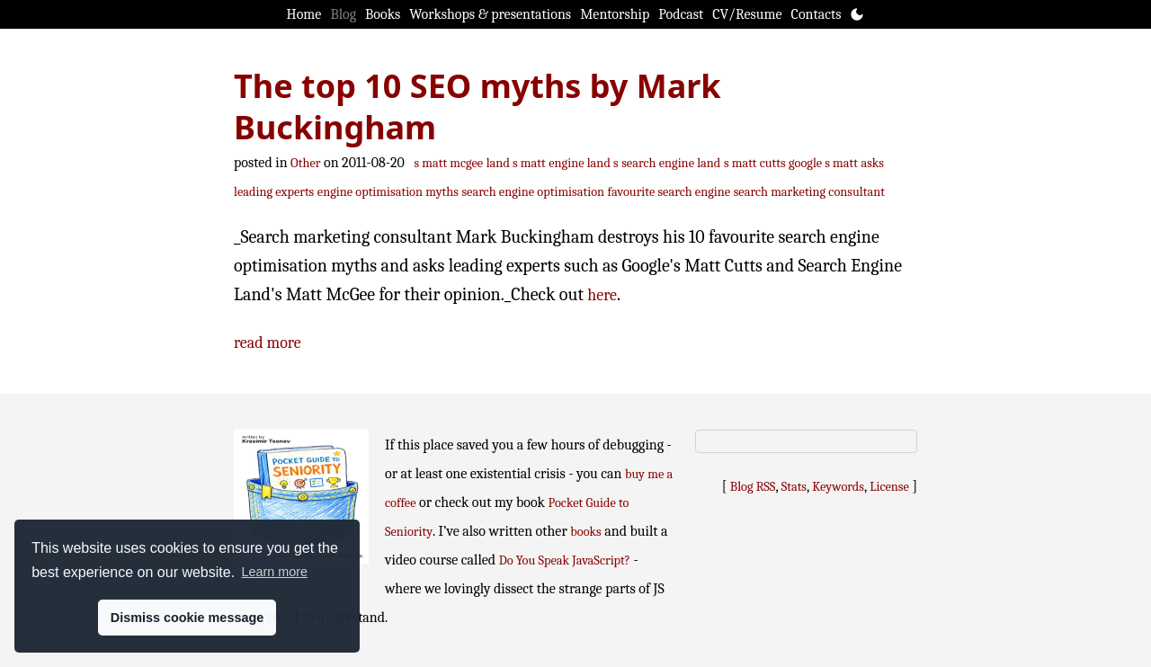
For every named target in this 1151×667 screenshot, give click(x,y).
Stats (794, 486)
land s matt (516, 163)
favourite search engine (669, 192)
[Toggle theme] (857, 14)
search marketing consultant (809, 192)
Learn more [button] (274, 572)
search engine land (670, 163)
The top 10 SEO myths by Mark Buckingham (477, 106)
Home (304, 14)
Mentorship (614, 14)
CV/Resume (746, 14)
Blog (343, 14)
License (889, 486)
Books (382, 14)
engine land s (584, 163)
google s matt (823, 163)
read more (267, 343)
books (585, 531)
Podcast (680, 14)
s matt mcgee (448, 163)
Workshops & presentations (490, 14)
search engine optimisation (532, 192)
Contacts (816, 14)
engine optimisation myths (388, 192)
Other (305, 163)
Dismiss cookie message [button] (187, 617)
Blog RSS (753, 486)
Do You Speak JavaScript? (564, 560)
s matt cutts (755, 163)
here (602, 295)
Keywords (838, 486)
